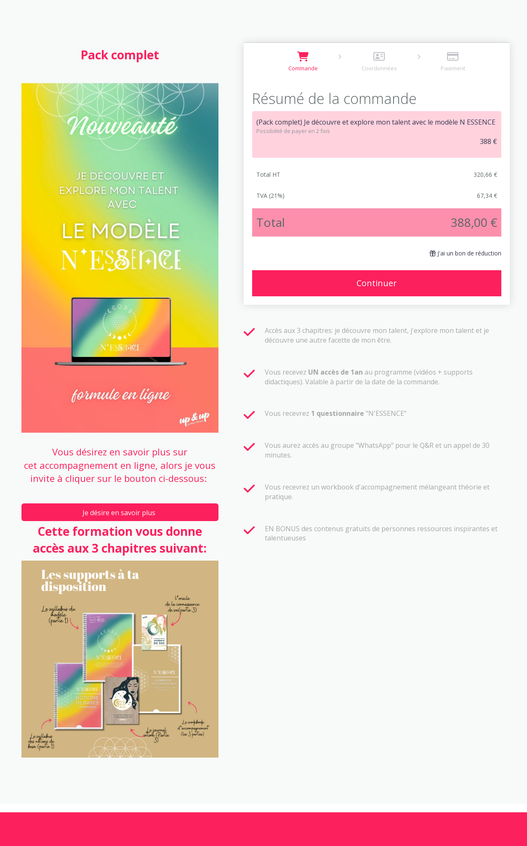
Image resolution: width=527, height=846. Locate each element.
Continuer (377, 283)
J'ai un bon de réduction (465, 253)
